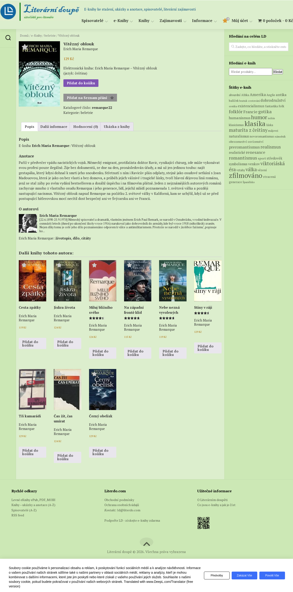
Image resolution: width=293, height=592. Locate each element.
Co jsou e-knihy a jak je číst (216, 516)
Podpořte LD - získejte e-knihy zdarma (132, 531)
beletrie (50, 47)
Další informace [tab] (53, 138)
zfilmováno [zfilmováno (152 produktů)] (245, 186)
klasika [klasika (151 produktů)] (255, 134)
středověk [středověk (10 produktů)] (274, 169)
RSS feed (17, 526)
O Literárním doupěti (212, 511)
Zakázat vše (242, 575)
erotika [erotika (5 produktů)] (233, 117)
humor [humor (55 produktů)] (259, 128)
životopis (63, 249)
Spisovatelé (83, 32)
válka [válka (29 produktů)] (251, 181)
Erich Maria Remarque (50, 157)
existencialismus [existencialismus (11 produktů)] (251, 117)
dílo (76, 249)
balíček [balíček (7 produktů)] (234, 112)
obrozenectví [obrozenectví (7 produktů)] (238, 153)
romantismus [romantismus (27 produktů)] (243, 169)
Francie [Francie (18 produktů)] (250, 123)
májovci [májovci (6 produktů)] (273, 142)
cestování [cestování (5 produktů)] (254, 112)
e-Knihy (111, 32)
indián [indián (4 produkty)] (271, 129)
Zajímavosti (161, 32)
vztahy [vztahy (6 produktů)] (240, 181)
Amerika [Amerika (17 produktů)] (258, 106)
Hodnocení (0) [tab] (85, 138)
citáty (86, 249)
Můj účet (230, 32)
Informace (193, 32)
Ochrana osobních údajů (121, 516)
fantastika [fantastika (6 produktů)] (271, 118)
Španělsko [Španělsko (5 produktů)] (249, 193)
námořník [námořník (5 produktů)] (280, 147)
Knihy (134, 32)
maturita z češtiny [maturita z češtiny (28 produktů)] (248, 141)
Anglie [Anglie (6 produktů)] (270, 106)
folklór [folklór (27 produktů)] (236, 123)
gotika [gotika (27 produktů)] (265, 123)
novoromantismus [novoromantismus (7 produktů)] (262, 148)
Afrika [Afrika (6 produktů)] (245, 106)
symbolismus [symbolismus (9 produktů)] (238, 175)
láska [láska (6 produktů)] (269, 136)
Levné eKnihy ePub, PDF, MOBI (33, 511)
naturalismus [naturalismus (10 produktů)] (239, 147)
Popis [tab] (29, 138)
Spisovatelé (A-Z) (24, 521)
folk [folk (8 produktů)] (281, 118)
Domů (24, 47)
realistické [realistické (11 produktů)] (237, 164)
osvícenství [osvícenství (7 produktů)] (255, 153)
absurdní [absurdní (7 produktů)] (235, 106)
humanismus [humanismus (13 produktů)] (239, 129)
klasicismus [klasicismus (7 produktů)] (236, 136)
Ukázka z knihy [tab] (117, 138)
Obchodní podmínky (119, 511)
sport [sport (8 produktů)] (262, 170)
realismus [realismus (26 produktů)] (270, 158)
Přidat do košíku (81, 94)
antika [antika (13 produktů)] (281, 106)
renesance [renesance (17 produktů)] (255, 163)
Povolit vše (271, 575)
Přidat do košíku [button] (30, 355)
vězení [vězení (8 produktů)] (262, 181)
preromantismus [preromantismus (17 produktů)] (244, 158)
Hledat (277, 83)
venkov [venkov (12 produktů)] (254, 175)
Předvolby (213, 575)
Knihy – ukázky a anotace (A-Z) (33, 516)
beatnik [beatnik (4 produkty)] (243, 112)
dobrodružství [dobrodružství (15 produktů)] (273, 111)
